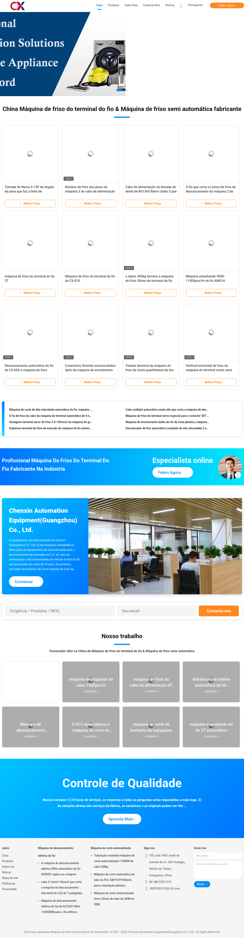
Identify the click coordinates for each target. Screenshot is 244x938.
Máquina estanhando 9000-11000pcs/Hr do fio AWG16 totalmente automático (205, 280)
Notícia (6, 872)
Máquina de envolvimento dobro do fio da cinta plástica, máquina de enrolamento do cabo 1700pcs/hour (167, 423)
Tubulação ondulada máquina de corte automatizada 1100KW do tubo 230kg (114, 861)
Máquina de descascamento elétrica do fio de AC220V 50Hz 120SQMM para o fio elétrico (60, 906)
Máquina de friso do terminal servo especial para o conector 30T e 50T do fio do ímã (167, 416)
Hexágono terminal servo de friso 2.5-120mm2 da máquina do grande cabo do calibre (51, 423)
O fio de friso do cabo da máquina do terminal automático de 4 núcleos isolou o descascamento (51, 416)
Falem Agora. (227, 5)
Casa (5, 855)
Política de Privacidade (9, 886)
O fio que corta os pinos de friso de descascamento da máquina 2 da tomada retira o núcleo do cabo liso (211, 191)
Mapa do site (10, 878)
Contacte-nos (219, 611)
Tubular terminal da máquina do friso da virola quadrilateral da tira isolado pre (149, 370)
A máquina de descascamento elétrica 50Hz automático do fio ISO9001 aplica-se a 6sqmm (60, 868)
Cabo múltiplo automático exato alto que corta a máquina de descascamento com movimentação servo (167, 410)
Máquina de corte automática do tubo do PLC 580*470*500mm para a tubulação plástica (114, 880)
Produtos (7, 861)
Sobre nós (8, 866)
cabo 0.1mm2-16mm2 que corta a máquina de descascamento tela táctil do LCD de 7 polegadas (61, 887)
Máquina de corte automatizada (111, 848)
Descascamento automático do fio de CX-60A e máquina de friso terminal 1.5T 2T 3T (29, 370)
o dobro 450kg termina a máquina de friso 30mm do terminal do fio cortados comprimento (149, 280)
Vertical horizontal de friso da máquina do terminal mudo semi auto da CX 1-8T (209, 370)
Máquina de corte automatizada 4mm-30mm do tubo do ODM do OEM (114, 899)
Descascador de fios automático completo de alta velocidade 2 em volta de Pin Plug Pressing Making (167, 429)
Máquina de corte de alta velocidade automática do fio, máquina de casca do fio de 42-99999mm (51, 410)
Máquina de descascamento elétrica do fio (55, 851)
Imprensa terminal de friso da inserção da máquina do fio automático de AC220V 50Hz (51, 429)
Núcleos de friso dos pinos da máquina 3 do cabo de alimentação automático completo (90, 191)
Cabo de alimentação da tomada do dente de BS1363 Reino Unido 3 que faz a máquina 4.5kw (151, 191)
